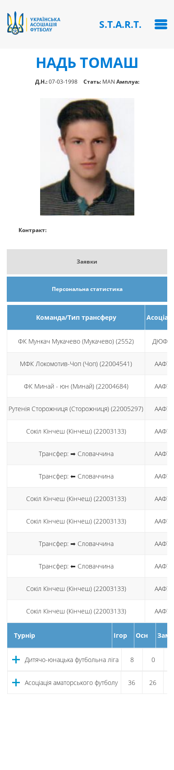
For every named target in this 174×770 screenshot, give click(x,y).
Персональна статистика (87, 289)
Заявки (87, 261)
